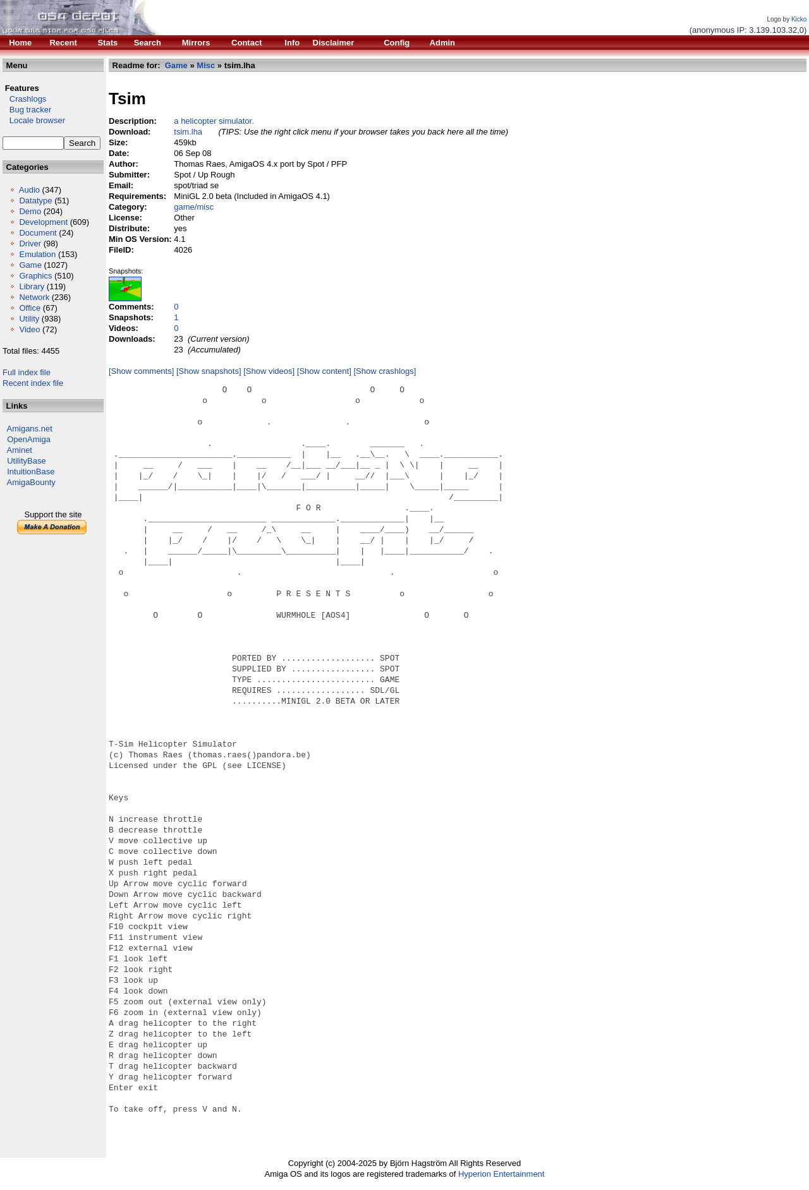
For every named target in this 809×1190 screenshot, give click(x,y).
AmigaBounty (31, 482)
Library (31, 286)
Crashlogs (24, 99)
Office (29, 308)
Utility (29, 318)
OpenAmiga (29, 439)
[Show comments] (141, 371)
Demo (30, 211)
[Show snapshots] (208, 371)
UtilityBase (26, 461)
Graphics (35, 275)
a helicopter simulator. (213, 121)
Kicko (798, 19)
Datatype (35, 200)
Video (29, 329)
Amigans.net (29, 428)
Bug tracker (27, 109)
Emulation (37, 254)
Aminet (19, 450)
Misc (206, 65)
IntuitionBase (30, 471)
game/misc (194, 207)
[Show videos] (269, 371)
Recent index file (33, 383)
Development (43, 222)
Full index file (27, 372)
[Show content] (324, 371)
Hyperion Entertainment (501, 1174)
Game (30, 265)
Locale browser (34, 120)
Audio (29, 190)
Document (37, 232)
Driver (30, 243)
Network (34, 297)
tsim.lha (188, 131)
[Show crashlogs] (384, 371)
